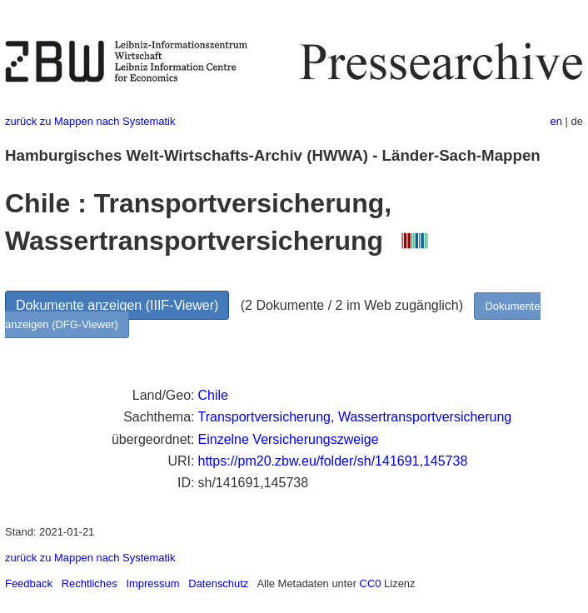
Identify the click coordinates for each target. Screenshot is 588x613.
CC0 (370, 583)
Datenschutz (218, 583)
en (556, 121)
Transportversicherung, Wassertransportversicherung (355, 417)
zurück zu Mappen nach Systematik (90, 121)
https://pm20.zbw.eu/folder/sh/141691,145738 (333, 461)
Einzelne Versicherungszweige (288, 439)
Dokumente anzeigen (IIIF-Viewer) (117, 305)
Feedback (28, 583)
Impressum (152, 583)
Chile (213, 395)
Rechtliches (89, 583)
